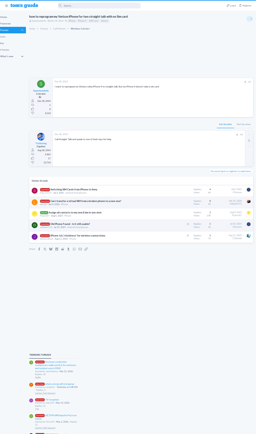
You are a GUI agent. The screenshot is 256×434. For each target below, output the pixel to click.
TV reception (221, 222)
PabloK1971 (183, 203)
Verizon (112, 20)
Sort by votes (191, 124)
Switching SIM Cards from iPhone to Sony (82, 189)
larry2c (51, 204)
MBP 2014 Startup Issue (227, 257)
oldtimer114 (54, 227)
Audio (212, 200)
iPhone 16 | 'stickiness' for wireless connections (86, 235)
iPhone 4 (90, 20)
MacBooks (215, 266)
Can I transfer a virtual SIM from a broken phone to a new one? (94, 200)
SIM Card (101, 20)
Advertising (93, 429)
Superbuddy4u (47, 20)
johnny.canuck (55, 238)
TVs (211, 232)
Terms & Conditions (159, 429)
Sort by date (173, 124)
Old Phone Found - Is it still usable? (78, 223)
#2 (189, 134)
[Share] (192, 81)
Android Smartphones (84, 192)
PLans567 (53, 215)
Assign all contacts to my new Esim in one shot (83, 212)
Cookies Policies (115, 429)
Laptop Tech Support (220, 216)
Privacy (136, 429)
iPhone (80, 20)
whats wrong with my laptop (229, 207)
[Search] (92, 6)
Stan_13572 (54, 192)
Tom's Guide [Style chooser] (229, 406)
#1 (197, 82)
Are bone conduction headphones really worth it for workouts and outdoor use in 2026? (230, 188)
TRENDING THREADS (215, 178)
